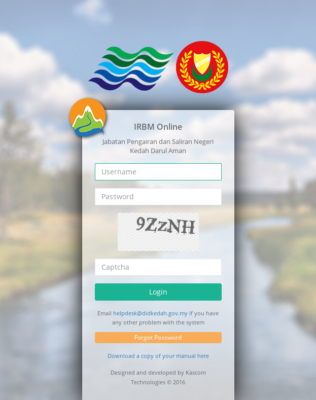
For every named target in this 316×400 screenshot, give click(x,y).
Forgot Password (158, 337)
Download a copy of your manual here (158, 355)
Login (158, 291)
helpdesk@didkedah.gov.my (150, 312)
